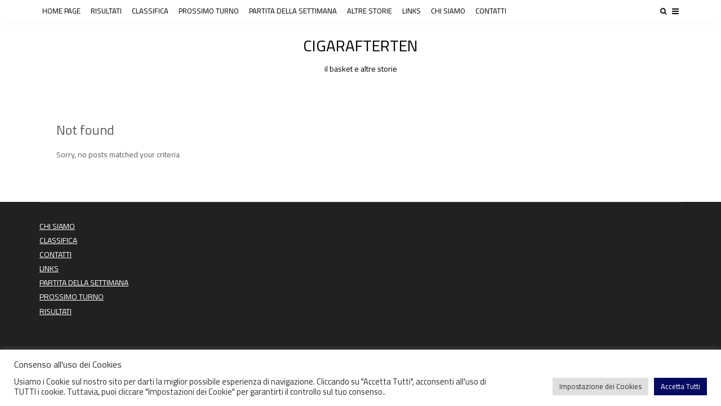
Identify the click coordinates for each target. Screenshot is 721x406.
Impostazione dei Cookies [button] (600, 386)
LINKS (411, 10)
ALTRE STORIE (369, 10)
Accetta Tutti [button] (680, 386)
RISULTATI (106, 10)
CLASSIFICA (150, 10)
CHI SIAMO (448, 10)
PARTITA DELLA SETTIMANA (293, 10)
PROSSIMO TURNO (209, 10)
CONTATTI (490, 10)
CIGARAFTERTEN (360, 53)
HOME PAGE (61, 10)
